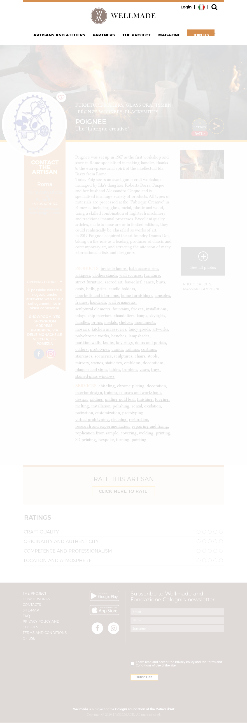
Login (186, 7)
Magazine (166, 38)
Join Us (196, 38)
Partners (105, 38)
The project (136, 38)
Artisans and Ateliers (63, 38)
